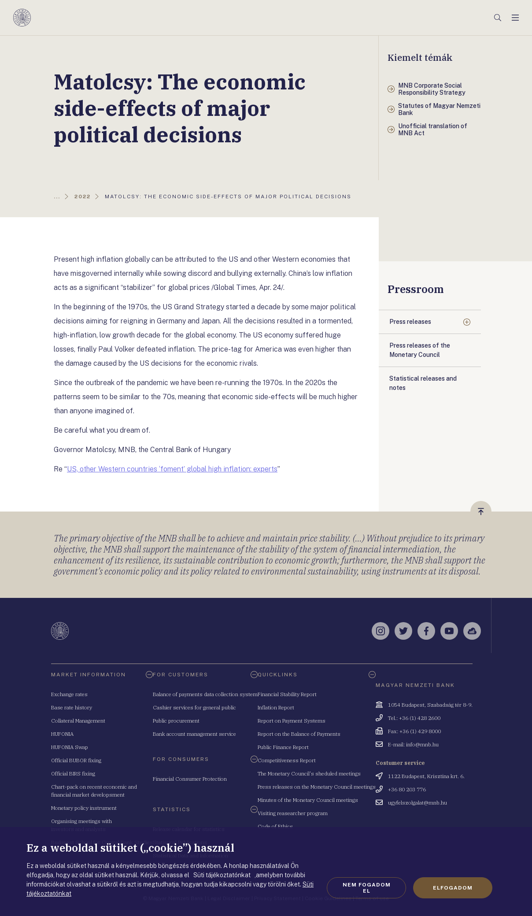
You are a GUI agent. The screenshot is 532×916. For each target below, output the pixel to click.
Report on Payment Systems (291, 720)
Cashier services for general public (194, 707)
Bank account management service (194, 734)
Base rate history (71, 707)
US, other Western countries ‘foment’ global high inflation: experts (172, 469)
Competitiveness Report (287, 760)
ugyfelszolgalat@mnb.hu (417, 802)
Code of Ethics (275, 826)
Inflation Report (276, 707)
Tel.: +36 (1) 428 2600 (414, 718)
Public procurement (176, 720)
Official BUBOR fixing (76, 760)
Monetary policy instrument (84, 808)
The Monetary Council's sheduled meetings (309, 773)
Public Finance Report (283, 747)
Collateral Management (78, 720)
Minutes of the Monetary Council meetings (308, 800)
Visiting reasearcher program (293, 813)
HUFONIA (62, 734)
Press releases (410, 321)
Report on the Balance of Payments (299, 734)
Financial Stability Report (287, 694)
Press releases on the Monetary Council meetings (317, 786)
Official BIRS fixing (73, 773)
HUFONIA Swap (69, 747)
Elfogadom (453, 888)
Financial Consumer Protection (190, 778)
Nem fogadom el (367, 888)
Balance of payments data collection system (205, 694)
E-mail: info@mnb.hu (413, 744)
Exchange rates (69, 694)
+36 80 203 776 (407, 789)
